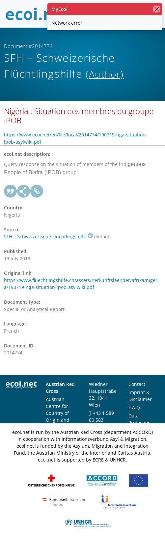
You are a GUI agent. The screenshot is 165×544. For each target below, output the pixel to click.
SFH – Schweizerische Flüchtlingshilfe (48, 236)
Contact (136, 384)
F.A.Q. (134, 407)
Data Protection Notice (139, 423)
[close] (156, 9)
